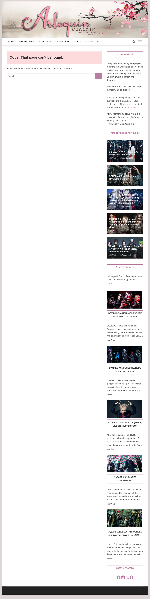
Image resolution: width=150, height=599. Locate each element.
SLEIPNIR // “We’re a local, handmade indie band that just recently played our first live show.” (125, 223)
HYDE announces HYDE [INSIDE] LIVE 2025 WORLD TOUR (125, 424)
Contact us (93, 42)
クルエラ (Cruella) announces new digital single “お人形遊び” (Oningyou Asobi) (125, 534)
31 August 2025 (125, 255)
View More (111, 340)
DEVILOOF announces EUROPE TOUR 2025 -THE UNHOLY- (125, 315)
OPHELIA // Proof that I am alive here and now (122, 177)
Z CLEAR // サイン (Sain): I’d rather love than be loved (123, 153)
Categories (44, 42)
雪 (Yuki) (112, 158)
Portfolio (63, 42)
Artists (76, 42)
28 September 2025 (126, 206)
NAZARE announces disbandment (125, 479)
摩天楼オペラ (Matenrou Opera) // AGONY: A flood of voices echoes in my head (125, 249)
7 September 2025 (126, 231)
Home (11, 42)
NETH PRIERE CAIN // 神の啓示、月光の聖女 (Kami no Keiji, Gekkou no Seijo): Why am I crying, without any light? (124, 198)
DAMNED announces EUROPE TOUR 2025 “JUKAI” (125, 370)
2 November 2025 (126, 158)
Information (25, 42)
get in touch (130, 107)
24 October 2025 (125, 182)
